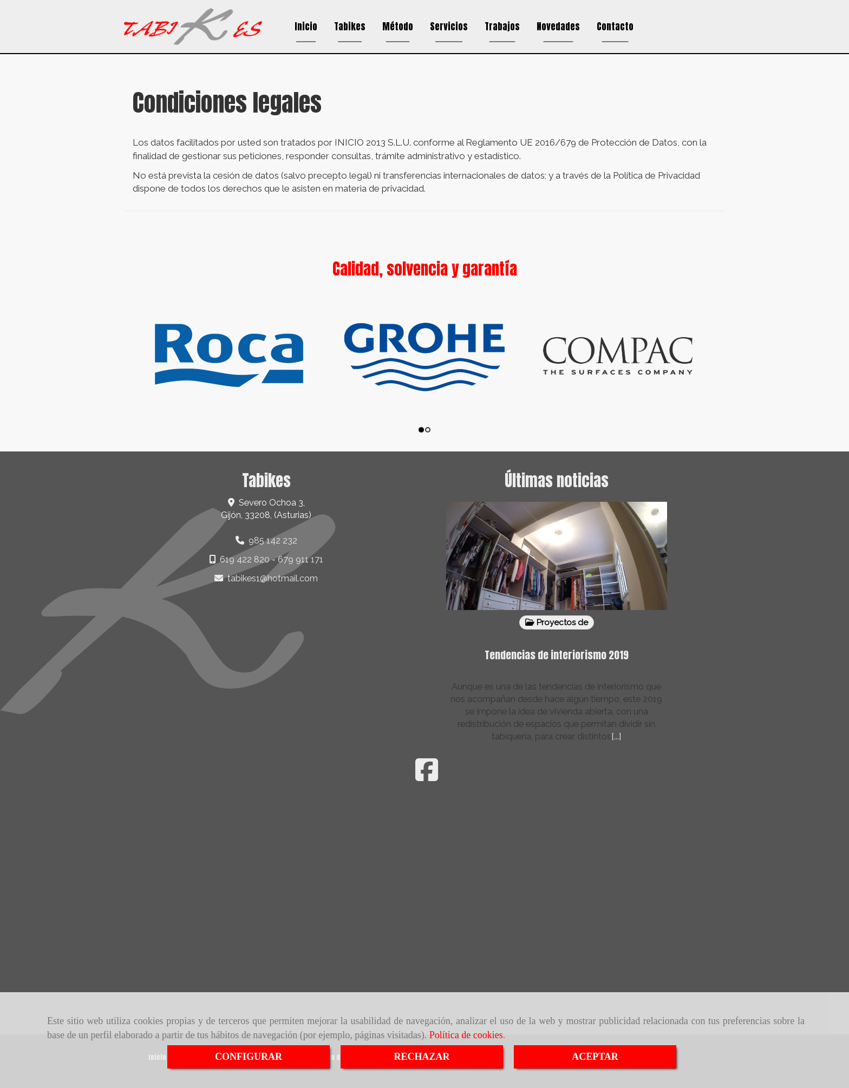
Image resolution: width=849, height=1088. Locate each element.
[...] (616, 736)
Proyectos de (556, 622)
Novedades (558, 26)
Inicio (306, 26)
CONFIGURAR (248, 1056)
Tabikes (349, 26)
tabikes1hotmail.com (272, 578)
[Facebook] (426, 776)
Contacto (615, 26)
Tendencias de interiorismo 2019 (557, 655)
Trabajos (502, 26)
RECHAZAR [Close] (421, 1056)
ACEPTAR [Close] (595, 1056)
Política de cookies (466, 1035)
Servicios (449, 26)
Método (397, 26)
